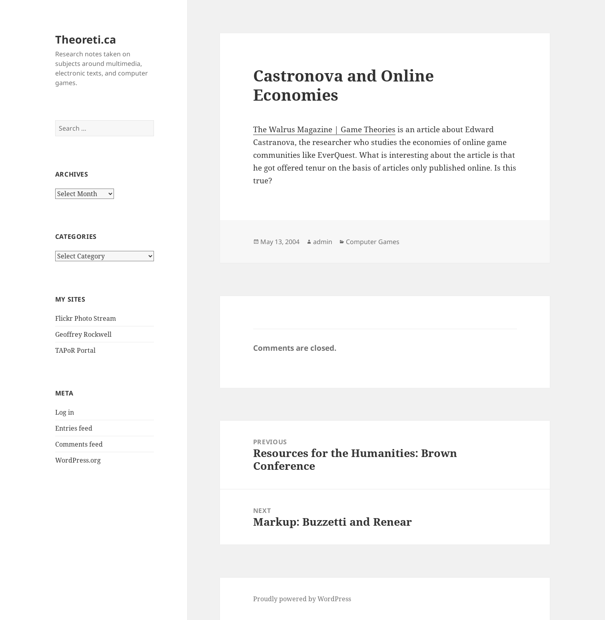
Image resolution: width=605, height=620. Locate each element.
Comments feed (79, 444)
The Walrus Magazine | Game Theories (324, 129)
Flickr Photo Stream (85, 318)
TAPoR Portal (75, 350)
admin (322, 241)
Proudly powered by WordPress (302, 598)
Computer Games (372, 241)
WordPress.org (78, 460)
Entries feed (73, 428)
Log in (64, 412)
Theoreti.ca (85, 39)
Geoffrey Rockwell (83, 334)
